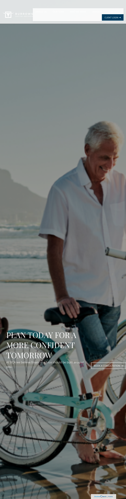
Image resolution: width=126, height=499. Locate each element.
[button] (41, 5)
